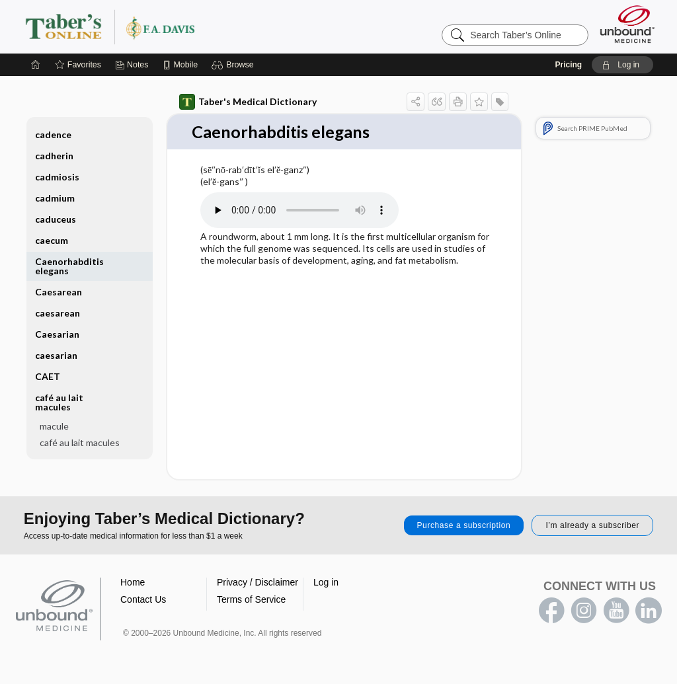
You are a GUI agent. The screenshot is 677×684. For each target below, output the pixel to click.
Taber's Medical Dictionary (248, 102)
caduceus (55, 219)
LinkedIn (648, 611)
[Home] (35, 65)
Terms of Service (251, 600)
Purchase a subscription (464, 526)
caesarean (57, 313)
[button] (234, 65)
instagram (584, 611)
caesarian (56, 355)
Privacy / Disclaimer (257, 583)
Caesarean (58, 291)
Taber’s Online (189, 26)
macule (54, 426)
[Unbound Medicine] (627, 24)
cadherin (54, 155)
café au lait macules (59, 402)
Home (132, 583)
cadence (53, 134)
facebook (551, 611)
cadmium (55, 198)
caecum (51, 240)
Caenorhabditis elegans (69, 266)
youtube (616, 611)
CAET (47, 376)
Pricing (568, 64)
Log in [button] (325, 583)
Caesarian (57, 334)
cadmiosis (57, 176)
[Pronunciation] (299, 210)
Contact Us (143, 600)
